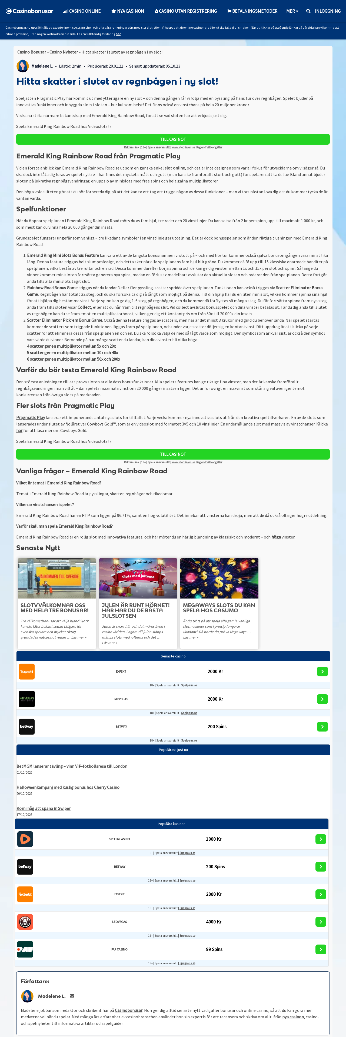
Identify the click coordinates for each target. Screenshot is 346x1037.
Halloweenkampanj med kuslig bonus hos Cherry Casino (67, 782)
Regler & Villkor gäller (209, 147)
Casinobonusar (128, 1005)
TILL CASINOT (173, 139)
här (118, 34)
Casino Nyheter (63, 52)
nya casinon (293, 1011)
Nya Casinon (127, 11)
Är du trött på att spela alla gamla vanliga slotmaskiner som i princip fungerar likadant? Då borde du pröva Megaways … (220, 626)
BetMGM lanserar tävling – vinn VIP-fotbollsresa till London (71, 760)
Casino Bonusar (31, 52)
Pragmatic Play (30, 417)
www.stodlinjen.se (183, 147)
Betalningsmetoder (252, 11)
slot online (175, 168)
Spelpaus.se (189, 680)
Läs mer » (78, 637)
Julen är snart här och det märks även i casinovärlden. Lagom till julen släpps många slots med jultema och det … (138, 632)
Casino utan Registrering (186, 11)
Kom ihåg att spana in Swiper (43, 803)
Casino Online (82, 11)
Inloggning (328, 11)
